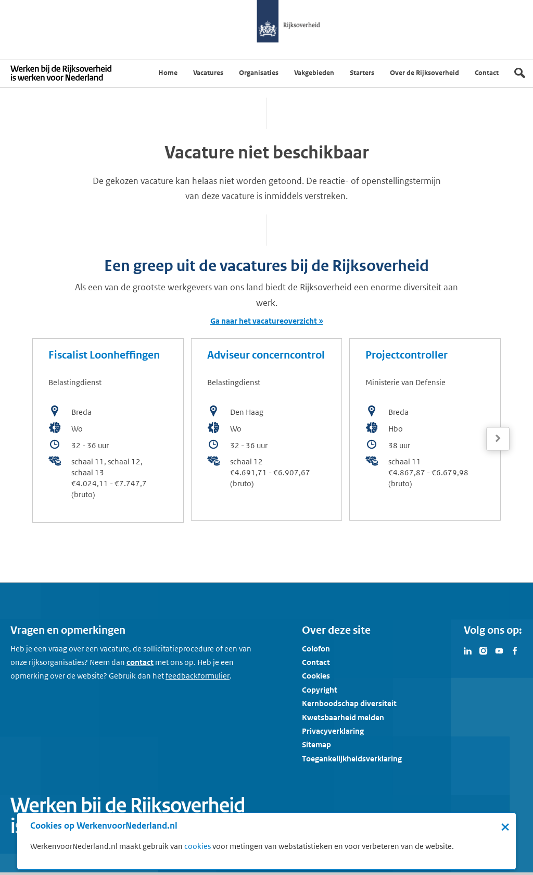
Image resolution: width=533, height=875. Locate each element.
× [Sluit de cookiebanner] (505, 827)
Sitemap (316, 744)
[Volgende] (498, 438)
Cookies (316, 676)
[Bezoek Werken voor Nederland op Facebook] (515, 650)
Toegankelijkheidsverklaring (352, 758)
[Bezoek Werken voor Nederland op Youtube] (499, 650)
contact (140, 662)
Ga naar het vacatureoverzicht (263, 321)
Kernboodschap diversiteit (349, 703)
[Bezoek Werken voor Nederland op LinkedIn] (468, 650)
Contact (316, 662)
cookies (197, 846)
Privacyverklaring (333, 731)
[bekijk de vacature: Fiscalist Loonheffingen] (108, 430)
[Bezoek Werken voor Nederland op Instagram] (483, 650)
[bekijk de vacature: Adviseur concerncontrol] (266, 429)
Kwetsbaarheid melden (343, 717)
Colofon (316, 649)
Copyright (319, 690)
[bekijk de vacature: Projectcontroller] (425, 429)
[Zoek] (519, 73)
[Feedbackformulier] (198, 676)
